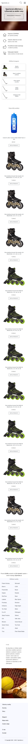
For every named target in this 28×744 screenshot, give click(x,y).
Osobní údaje (5, 724)
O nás (3, 729)
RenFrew (4, 596)
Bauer (16, 589)
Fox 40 (4, 612)
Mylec (16, 609)
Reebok (17, 593)
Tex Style (4, 609)
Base (16, 596)
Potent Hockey (6, 583)
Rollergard (17, 612)
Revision (17, 602)
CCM (16, 586)
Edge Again (18, 605)
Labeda (4, 599)
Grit (3, 618)
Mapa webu (5, 720)
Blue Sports (18, 599)
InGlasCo (4, 605)
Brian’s (4, 586)
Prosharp (4, 602)
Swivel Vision (5, 625)
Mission (4, 621)
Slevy (3, 711)
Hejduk (4, 593)
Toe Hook (17, 625)
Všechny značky (6, 704)
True (3, 631)
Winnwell (17, 583)
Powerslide (5, 589)
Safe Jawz (17, 618)
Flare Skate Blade (19, 631)
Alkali (16, 628)
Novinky (4, 708)
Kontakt (4, 733)
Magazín (4, 717)
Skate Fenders (6, 615)
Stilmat (17, 615)
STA (3, 628)
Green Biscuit (18, 621)
